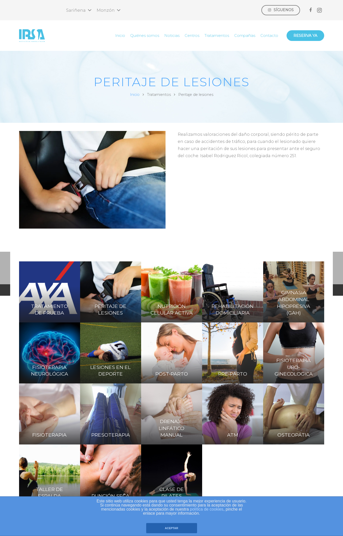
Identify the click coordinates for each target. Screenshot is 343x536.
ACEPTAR (171, 528)
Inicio (135, 94)
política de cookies (206, 509)
